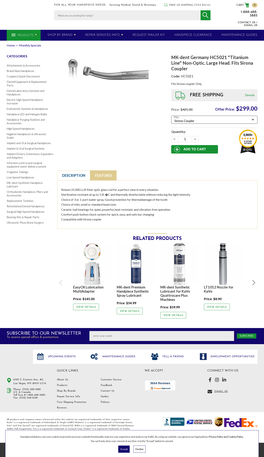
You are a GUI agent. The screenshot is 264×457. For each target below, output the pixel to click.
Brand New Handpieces (20, 71)
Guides (105, 396)
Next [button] (253, 283)
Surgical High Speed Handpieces (26, 211)
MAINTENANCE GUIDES (239, 35)
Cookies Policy (235, 436)
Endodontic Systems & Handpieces (27, 108)
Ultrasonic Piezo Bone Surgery (25, 222)
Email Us (221, 391)
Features (103, 175)
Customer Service (111, 379)
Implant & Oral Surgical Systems (26, 148)
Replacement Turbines (20, 200)
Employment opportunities (232, 356)
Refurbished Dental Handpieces (26, 206)
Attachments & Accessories (23, 65)
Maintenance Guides (118, 356)
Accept (124, 449)
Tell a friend (172, 356)
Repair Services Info (102, 35)
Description (73, 175)
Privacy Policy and (218, 436)
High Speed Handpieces (21, 128)
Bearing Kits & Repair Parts (23, 217)
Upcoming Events (61, 356)
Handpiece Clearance (193, 35)
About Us (62, 379)
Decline (139, 449)
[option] (92, 276)
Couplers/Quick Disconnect (23, 76)
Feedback (106, 385)
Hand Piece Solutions (17, 361)
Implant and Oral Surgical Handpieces (29, 143)
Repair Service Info (68, 396)
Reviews (62, 407)
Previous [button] (61, 283)
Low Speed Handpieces (20, 177)
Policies (105, 402)
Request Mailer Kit (148, 35)
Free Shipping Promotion (71, 402)
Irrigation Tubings (17, 172)
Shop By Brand (60, 35)
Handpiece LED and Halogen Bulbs (27, 114)
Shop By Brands (66, 391)
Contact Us (107, 391)
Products (25, 35)
